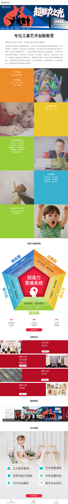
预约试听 (33, 502)
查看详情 (34, 330)
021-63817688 (11, 502)
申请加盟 (56, 502)
